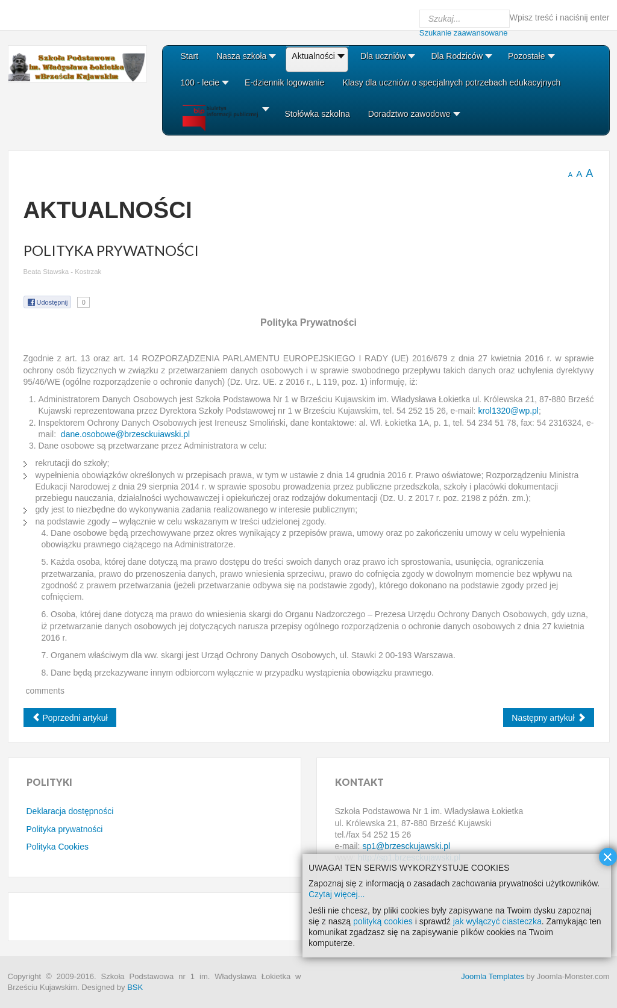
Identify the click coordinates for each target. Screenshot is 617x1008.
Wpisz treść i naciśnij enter (560, 17)
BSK (135, 987)
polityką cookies (383, 921)
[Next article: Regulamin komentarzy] (548, 717)
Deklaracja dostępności (70, 811)
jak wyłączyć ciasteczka (497, 921)
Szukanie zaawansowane (463, 32)
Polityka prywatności (65, 829)
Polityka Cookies (58, 846)
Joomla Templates (492, 976)
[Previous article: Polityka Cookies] (69, 717)
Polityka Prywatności (111, 250)
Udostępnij (47, 302)
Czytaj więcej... (336, 894)
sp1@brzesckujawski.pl (406, 846)
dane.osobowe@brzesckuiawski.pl (125, 434)
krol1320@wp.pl (508, 410)
